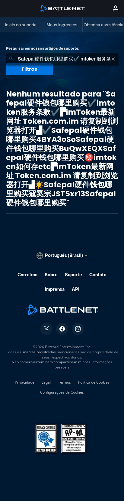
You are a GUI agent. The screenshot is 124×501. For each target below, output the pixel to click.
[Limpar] (113, 59)
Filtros (29, 69)
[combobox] (62, 59)
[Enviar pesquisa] (11, 59)
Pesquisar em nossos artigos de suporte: (42, 48)
